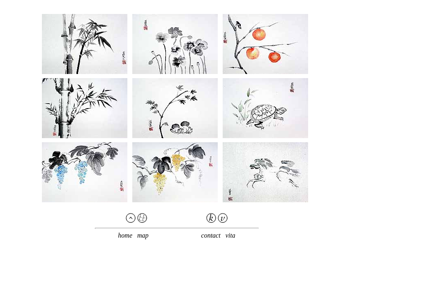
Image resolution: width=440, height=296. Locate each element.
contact (211, 235)
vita (230, 235)
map (143, 235)
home (125, 235)
